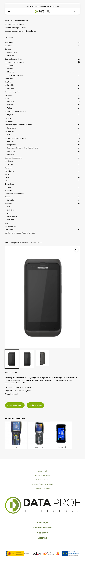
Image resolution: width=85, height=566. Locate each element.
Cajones (8, 49)
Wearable (10, 154)
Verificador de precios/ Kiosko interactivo (20, 233)
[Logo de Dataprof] (42, 513)
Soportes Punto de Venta (14, 194)
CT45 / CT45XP (18, 391)
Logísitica (27, 391)
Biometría (8, 46)
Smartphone (9, 184)
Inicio (7, 243)
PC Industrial (9, 171)
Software (8, 187)
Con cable (10, 141)
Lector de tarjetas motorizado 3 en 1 (18, 125)
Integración (11, 128)
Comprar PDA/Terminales (14, 24)
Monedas (10, 72)
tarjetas (10, 115)
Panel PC (8, 168)
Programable (12, 216)
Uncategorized (10, 226)
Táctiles (10, 164)
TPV (6, 223)
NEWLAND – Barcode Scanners (16, 21)
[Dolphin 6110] (39, 433)
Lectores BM (9, 131)
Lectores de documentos (14, 158)
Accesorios (9, 43)
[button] (9, 11)
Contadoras (9, 65)
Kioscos (8, 118)
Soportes (8, 190)
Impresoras (9, 98)
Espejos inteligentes (12, 92)
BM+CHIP (10, 210)
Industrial (10, 88)
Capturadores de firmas (13, 59)
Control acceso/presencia (14, 75)
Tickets (10, 108)
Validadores (9, 230)
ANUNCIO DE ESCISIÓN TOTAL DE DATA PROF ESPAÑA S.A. (42, 6)
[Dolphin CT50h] (61, 433)
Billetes (10, 69)
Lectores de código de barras (15, 28)
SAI (6, 181)
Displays (8, 82)
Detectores (9, 79)
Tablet (7, 197)
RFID (7, 177)
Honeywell (9, 95)
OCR (9, 213)
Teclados (8, 204)
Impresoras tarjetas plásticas (15, 111)
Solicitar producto (35, 405)
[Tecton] (16, 433)
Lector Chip (9, 121)
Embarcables (9, 85)
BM (8, 135)
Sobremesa (11, 151)
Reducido (10, 220)
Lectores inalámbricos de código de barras (20, 31)
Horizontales (12, 52)
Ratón (7, 174)
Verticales (10, 55)
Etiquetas (10, 101)
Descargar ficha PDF (14, 405)
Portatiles (10, 105)
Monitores (9, 161)
